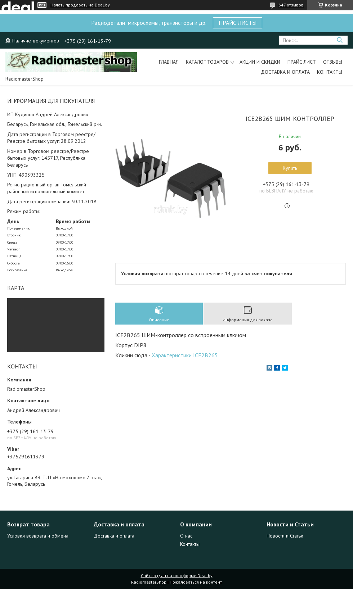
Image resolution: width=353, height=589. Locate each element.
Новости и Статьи (285, 536)
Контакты (329, 72)
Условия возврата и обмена (37, 536)
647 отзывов (291, 5)
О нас (186, 536)
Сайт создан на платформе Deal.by (177, 575)
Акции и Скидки (260, 62)
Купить (290, 168)
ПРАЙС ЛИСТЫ (237, 22)
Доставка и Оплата (285, 72)
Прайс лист (301, 62)
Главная (169, 62)
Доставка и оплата (114, 536)
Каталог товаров (207, 62)
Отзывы (332, 62)
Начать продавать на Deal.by (80, 5)
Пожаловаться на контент (196, 582)
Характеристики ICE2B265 (185, 355)
